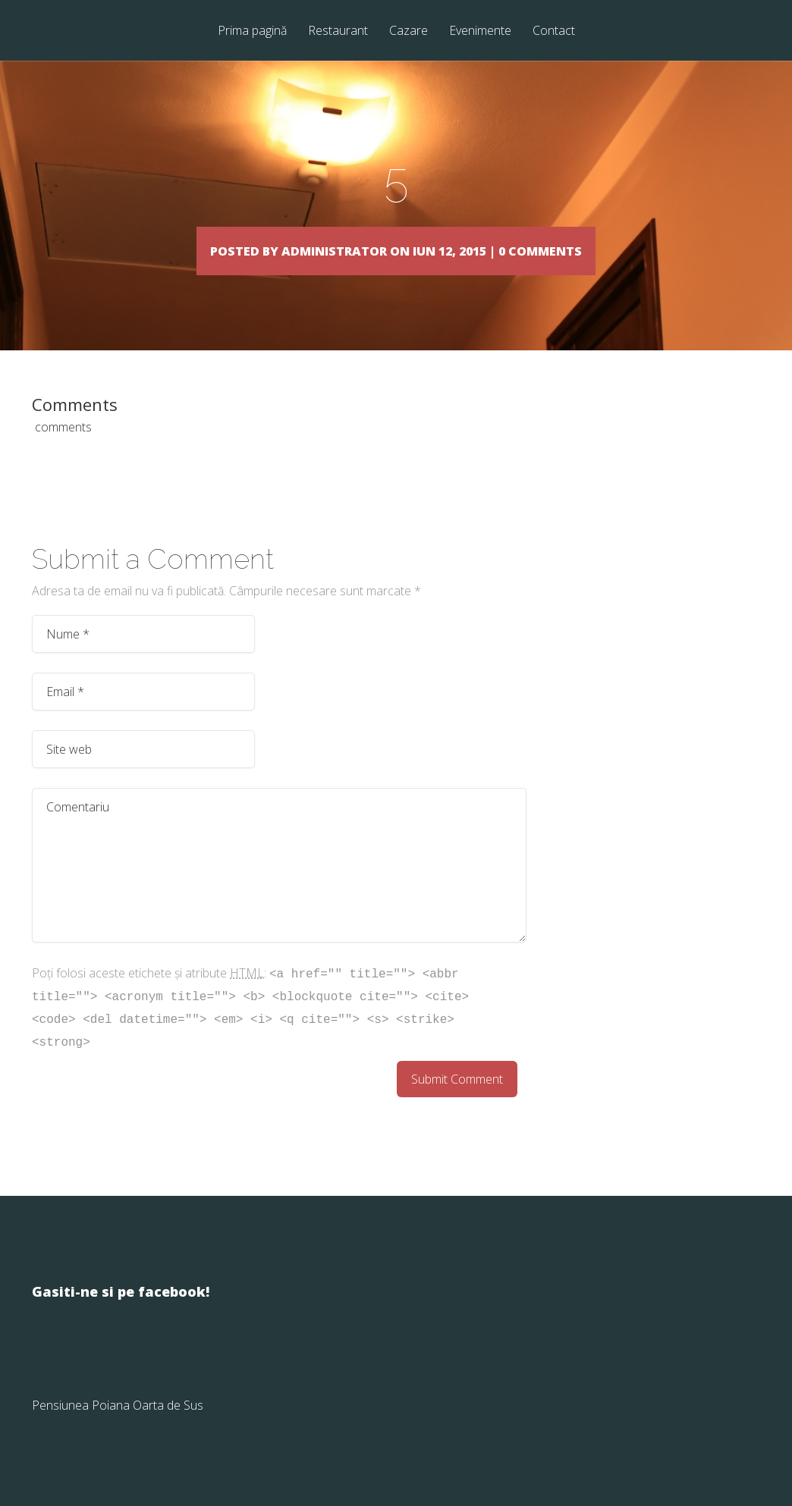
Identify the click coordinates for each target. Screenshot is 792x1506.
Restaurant (338, 31)
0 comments (614, 249)
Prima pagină (252, 31)
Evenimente (480, 31)
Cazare (408, 31)
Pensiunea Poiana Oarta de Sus (117, 1427)
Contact (554, 31)
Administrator (299, 249)
